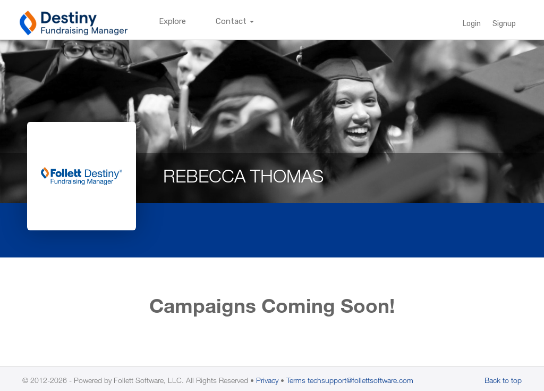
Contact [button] (235, 21)
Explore (172, 21)
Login (472, 23)
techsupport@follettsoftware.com (360, 380)
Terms (295, 380)
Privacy (267, 380)
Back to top (503, 380)
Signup (504, 23)
